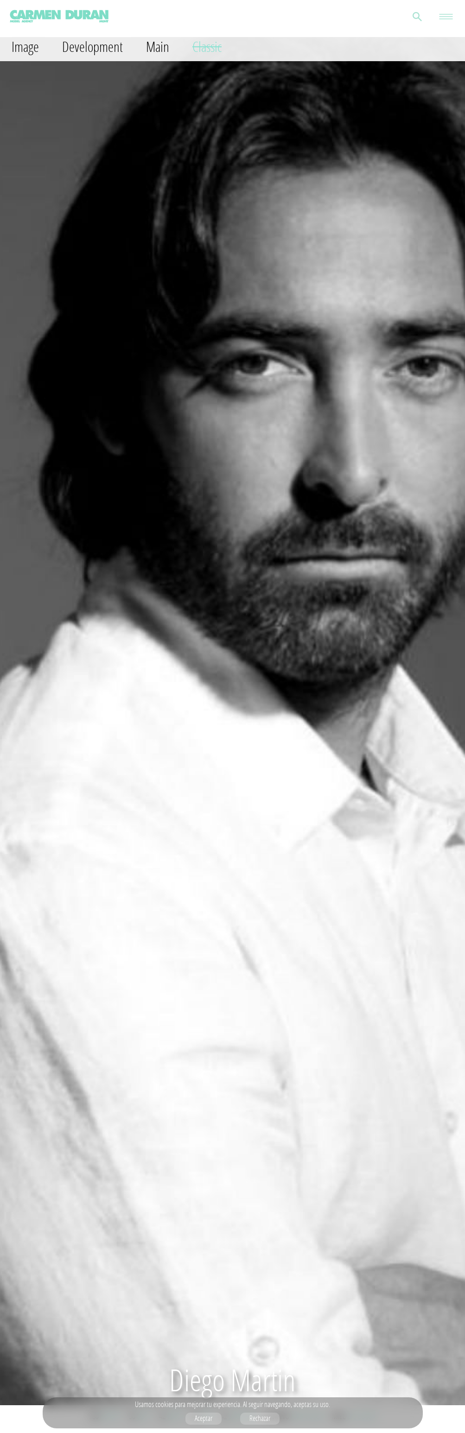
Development (92, 47)
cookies (164, 1404)
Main (157, 47)
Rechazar (259, 1418)
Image (25, 47)
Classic (207, 47)
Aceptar (203, 1418)
